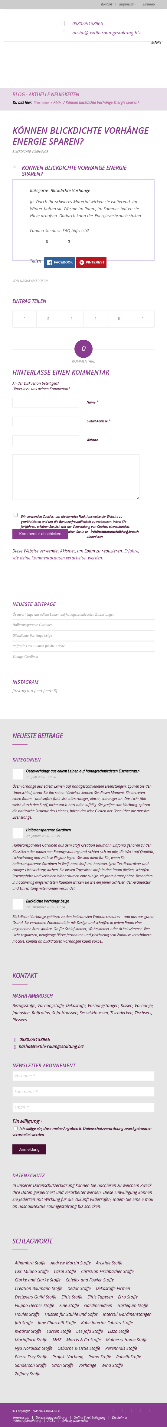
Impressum (127, 4)
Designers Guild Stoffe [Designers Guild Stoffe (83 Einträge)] (35, 1297)
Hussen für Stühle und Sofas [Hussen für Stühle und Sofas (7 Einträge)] (71, 1314)
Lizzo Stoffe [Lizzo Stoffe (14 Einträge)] (118, 1331)
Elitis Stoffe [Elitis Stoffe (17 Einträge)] (71, 1297)
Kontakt (106, 4)
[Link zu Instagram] (122, 1410)
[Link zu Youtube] (150, 1410)
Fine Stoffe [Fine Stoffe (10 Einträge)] (69, 1306)
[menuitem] (21, 1417)
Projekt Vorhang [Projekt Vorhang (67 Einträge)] (67, 1357)
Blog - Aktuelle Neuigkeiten (45, 94)
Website (92, 440)
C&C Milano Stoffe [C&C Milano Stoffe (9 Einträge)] (32, 1272)
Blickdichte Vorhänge (30, 151)
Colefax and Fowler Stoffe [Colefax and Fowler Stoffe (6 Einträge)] (90, 1280)
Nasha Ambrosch (33, 281)
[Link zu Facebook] (113, 1410)
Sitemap (148, 4)
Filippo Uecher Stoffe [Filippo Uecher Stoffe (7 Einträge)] (34, 1306)
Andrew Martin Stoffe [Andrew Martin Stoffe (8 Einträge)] (71, 1263)
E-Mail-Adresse (98, 421)
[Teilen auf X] (48, 319)
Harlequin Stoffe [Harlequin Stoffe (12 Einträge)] (132, 1306)
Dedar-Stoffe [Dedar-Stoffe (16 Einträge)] (79, 1289)
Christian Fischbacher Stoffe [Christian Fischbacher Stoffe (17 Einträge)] (107, 1272)
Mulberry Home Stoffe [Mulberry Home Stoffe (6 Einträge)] (126, 1340)
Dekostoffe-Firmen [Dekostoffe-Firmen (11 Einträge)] (113, 1289)
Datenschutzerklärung (53, 1186)
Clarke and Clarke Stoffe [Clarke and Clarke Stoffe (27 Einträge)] (38, 1280)
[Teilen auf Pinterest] (95, 319)
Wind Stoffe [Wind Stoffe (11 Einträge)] (112, 1365)
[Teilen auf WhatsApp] (72, 319)
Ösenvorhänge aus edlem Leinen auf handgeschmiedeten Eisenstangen (63, 614)
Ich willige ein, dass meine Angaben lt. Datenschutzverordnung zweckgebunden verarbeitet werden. (81, 1131)
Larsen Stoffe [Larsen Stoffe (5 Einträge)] (59, 1331)
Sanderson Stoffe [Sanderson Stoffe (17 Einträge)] (31, 1365)
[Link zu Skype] (141, 1410)
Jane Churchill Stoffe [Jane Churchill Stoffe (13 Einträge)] (57, 1323)
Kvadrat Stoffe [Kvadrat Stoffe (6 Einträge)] (28, 1331)
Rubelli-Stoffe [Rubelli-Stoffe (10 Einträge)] (128, 1357)
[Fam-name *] (83, 1092)
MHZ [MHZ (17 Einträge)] (56, 1340)
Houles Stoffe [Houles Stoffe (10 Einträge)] (27, 1314)
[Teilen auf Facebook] (24, 319)
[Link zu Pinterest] (131, 1410)
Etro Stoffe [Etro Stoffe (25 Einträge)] (128, 1297)
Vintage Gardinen (25, 657)
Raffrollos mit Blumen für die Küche (38, 646)
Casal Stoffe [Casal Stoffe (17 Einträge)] (65, 1272)
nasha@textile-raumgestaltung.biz (106, 33)
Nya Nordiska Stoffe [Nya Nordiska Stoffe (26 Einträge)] (33, 1348)
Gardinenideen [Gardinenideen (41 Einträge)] (98, 1306)
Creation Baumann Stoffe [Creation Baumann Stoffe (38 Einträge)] (38, 1289)
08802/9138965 (87, 24)
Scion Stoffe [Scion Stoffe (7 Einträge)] (63, 1365)
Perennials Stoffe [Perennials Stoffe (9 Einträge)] (121, 1348)
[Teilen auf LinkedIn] (119, 319)
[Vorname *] (83, 1076)
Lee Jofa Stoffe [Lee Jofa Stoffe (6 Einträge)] (89, 1331)
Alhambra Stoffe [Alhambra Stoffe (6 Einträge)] (30, 1263)
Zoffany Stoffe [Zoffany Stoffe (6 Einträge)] (27, 1374)
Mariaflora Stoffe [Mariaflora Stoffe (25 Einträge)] (31, 1340)
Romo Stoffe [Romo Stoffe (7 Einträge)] (99, 1357)
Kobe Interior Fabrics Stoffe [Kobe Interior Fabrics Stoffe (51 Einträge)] (107, 1323)
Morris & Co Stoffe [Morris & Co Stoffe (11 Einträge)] (83, 1340)
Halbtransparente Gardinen (32, 625)
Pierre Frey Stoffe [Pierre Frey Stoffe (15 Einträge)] (31, 1357)
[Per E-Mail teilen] (142, 319)
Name (92, 402)
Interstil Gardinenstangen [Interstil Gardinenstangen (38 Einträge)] (127, 1314)
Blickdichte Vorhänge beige (32, 635)
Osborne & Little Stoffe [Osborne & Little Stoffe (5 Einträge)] (78, 1348)
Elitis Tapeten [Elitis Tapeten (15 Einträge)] (100, 1297)
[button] (83, 171)
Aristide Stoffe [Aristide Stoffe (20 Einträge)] (109, 1263)
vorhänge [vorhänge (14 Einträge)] (87, 1365)
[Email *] (83, 1107)
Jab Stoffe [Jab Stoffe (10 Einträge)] (24, 1323)
